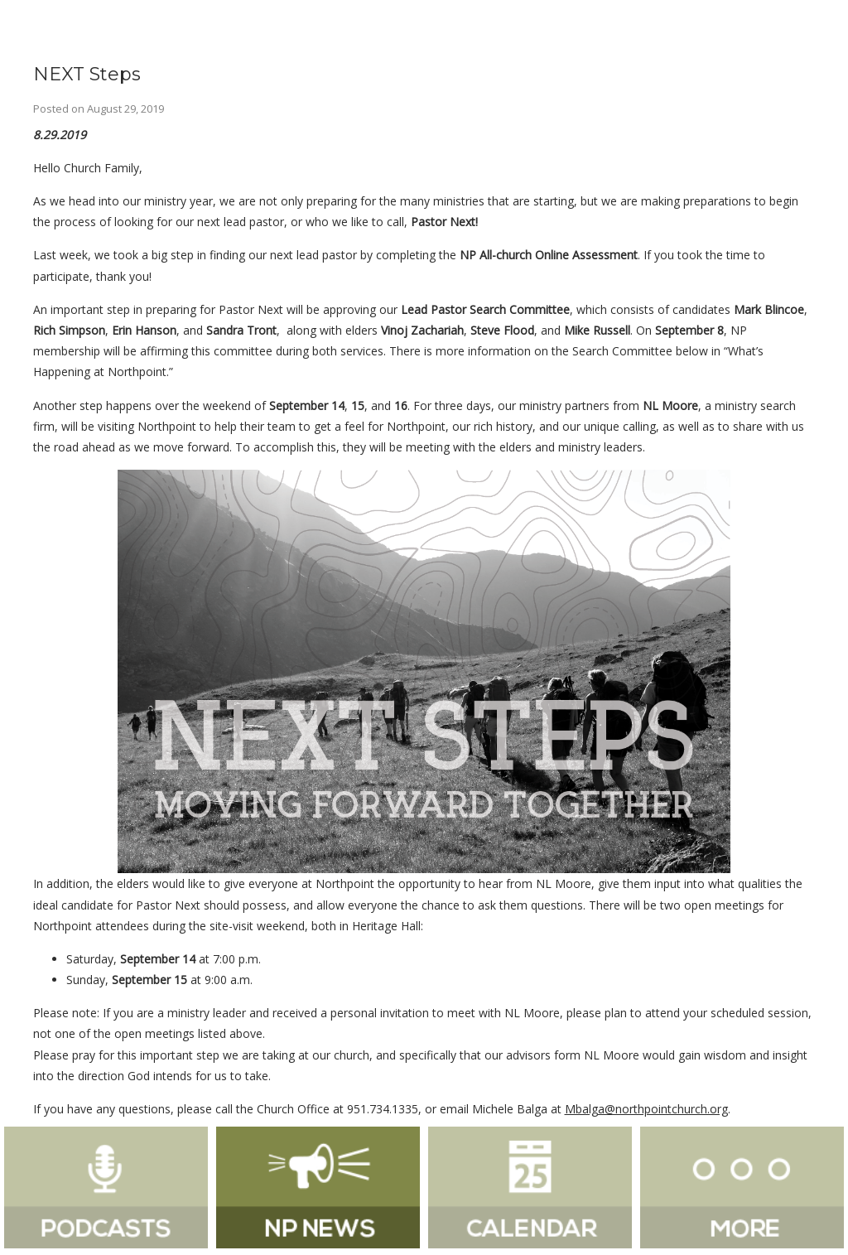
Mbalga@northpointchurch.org (646, 1109)
